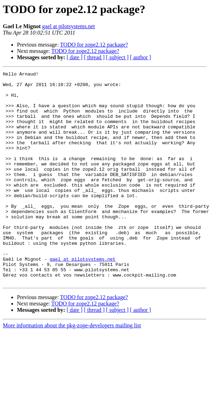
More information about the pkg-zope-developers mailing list (72, 368)
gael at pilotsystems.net (68, 26)
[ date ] (74, 57)
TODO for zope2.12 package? (94, 45)
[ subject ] (117, 57)
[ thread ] (94, 57)
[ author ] (140, 57)
